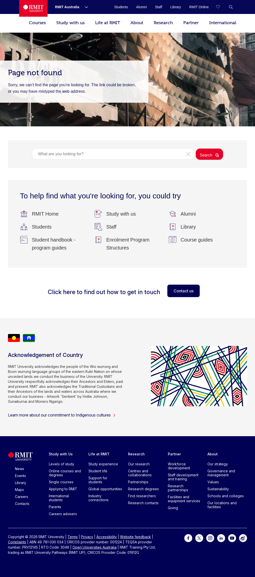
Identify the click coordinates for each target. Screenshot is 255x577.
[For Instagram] (210, 538)
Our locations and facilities (222, 505)
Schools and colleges (225, 496)
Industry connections (98, 498)
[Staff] (111, 227)
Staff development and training (183, 477)
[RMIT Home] (45, 214)
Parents (55, 507)
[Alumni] (188, 214)
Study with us (70, 22)
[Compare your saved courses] (221, 7)
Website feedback (135, 537)
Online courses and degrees (65, 473)
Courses (37, 22)
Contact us (183, 290)
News (19, 469)
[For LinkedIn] (221, 538)
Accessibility (106, 537)
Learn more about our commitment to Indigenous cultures (62, 414)
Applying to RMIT (63, 489)
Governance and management (221, 473)
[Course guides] (197, 240)
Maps (19, 490)
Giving (173, 508)
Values (213, 482)
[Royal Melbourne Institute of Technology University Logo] (33, 8)
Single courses (61, 482)
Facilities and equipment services (184, 499)
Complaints (17, 542)
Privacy (87, 537)
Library (20, 483)
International (222, 22)
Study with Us (61, 454)
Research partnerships (178, 488)
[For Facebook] (188, 538)
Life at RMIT (107, 22)
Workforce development (179, 466)
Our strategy (217, 464)
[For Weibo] (243, 538)
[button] (231, 7)
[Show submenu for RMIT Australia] (84, 7)
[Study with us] (121, 214)
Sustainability (218, 489)
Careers (21, 497)
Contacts (22, 503)
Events (20, 476)
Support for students (97, 480)
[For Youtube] (232, 538)
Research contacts (143, 503)
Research (163, 22)
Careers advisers (63, 514)
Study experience (103, 464)
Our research (139, 464)
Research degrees (143, 489)
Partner (191, 22)
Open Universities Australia (94, 547)
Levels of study (61, 464)
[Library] (188, 227)
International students (59, 498)
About (136, 22)
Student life (97, 471)
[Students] (42, 227)
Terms (72, 537)
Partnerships (138, 482)
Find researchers (142, 496)
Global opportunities (105, 489)
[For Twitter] (199, 538)
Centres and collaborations (140, 473)
